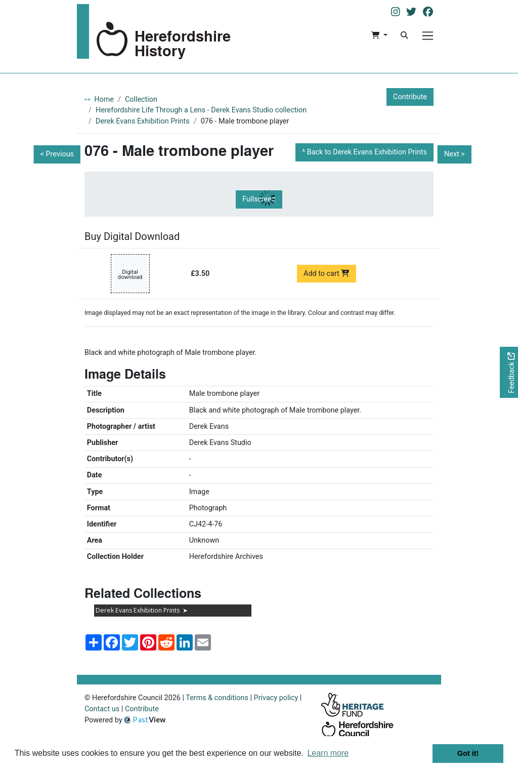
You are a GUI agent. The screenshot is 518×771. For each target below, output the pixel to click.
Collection (141, 99)
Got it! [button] (468, 753)
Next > (454, 154)
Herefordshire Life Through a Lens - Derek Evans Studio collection (201, 110)
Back (367, 152)
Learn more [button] (328, 753)
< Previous (57, 154)
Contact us (101, 709)
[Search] (404, 35)
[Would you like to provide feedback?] (509, 372)
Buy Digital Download (132, 236)
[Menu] (427, 35)
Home (104, 99)
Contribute (410, 97)
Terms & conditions (217, 698)
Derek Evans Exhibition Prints (143, 121)
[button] (379, 35)
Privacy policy (276, 698)
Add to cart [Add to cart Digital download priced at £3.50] (327, 273)
